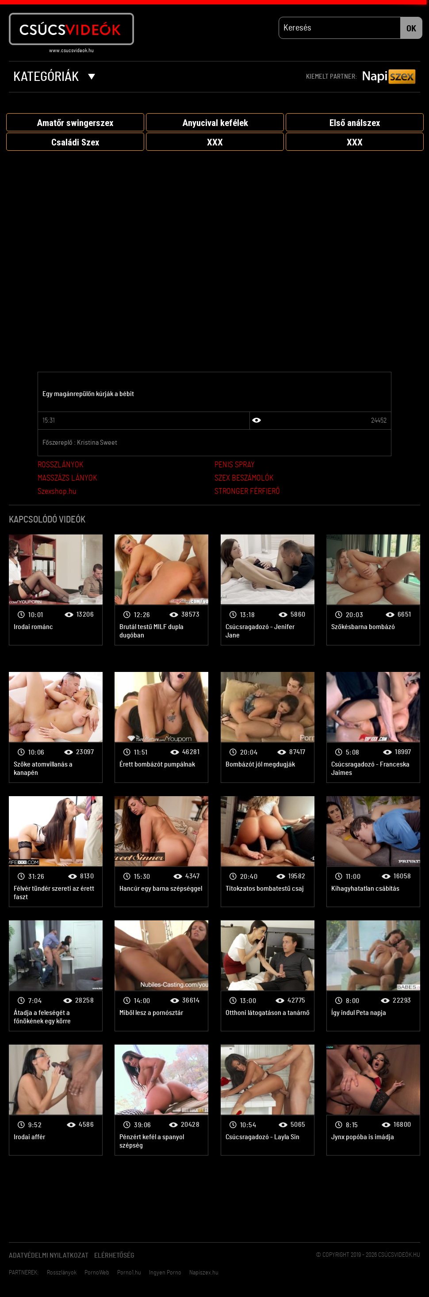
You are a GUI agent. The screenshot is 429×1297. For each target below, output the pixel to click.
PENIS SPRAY (234, 468)
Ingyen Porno (165, 1275)
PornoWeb (96, 1275)
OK (411, 31)
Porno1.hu (129, 1275)
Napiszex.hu (203, 1275)
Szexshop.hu (57, 494)
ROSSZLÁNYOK (60, 468)
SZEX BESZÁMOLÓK (243, 481)
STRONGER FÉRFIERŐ (247, 494)
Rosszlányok (62, 1275)
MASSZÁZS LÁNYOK (67, 481)
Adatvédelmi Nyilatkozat (48, 1258)
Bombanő (56, 592)
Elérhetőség (114, 1258)
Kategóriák (54, 79)
